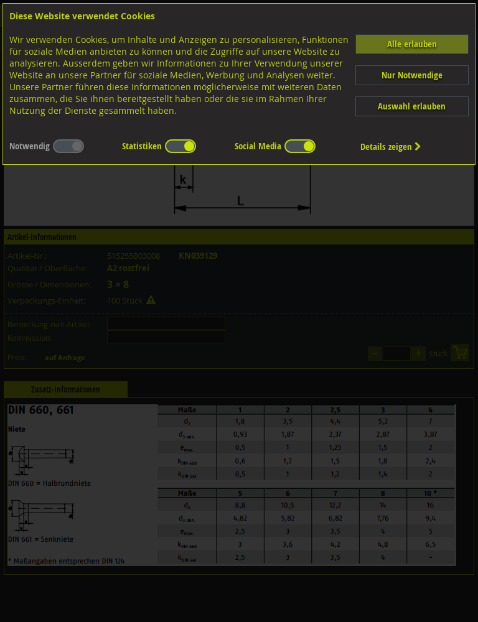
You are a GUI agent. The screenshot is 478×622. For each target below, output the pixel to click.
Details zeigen (390, 146)
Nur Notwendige (412, 74)
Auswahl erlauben (412, 106)
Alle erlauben (412, 43)
